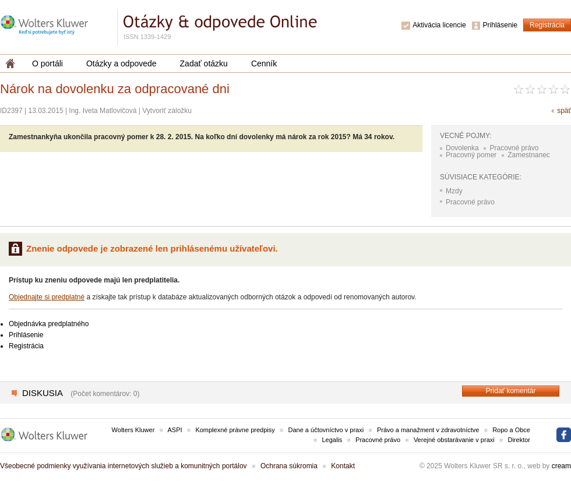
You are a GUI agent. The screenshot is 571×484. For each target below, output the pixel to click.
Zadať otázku (204, 63)
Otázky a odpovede (121, 63)
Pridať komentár (511, 391)
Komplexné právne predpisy (234, 429)
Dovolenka (462, 148)
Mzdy (454, 191)
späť (564, 111)
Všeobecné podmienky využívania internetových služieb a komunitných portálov (123, 466)
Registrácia (547, 25)
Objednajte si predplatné (46, 297)
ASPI (175, 429)
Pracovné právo (513, 148)
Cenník (264, 63)
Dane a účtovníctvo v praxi (326, 429)
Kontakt (343, 466)
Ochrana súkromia (289, 466)
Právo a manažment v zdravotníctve (428, 429)
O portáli (47, 63)
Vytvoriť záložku (167, 111)
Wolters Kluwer (133, 429)
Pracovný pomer (471, 155)
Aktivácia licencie (439, 25)
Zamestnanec (528, 155)
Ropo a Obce (511, 429)
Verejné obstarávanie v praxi (454, 439)
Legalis (332, 439)
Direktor (518, 439)
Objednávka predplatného (49, 324)
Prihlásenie (500, 25)
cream (561, 466)
